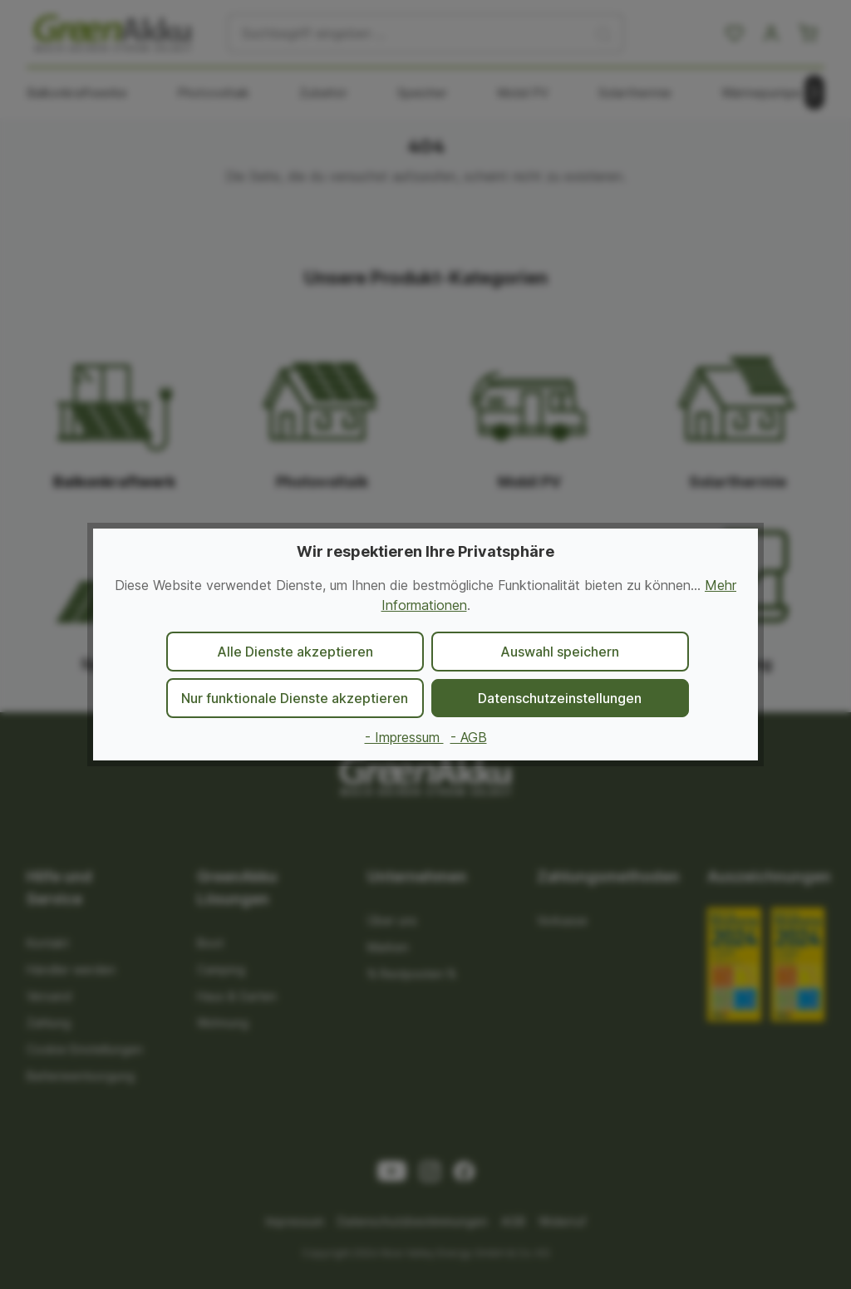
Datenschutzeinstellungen (560, 698)
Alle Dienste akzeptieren (295, 651)
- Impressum (404, 737)
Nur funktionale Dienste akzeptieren (294, 698)
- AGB (468, 737)
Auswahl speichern (559, 651)
